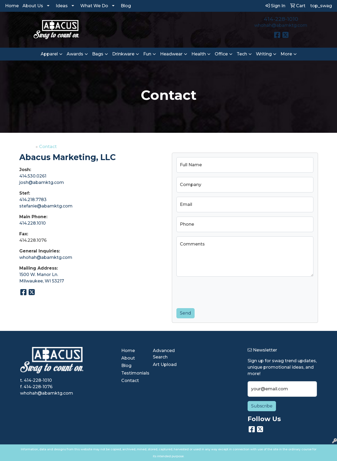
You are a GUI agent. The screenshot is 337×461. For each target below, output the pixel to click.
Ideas (62, 5)
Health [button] (198, 53)
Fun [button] (147, 53)
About (128, 358)
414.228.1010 (32, 223)
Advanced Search (164, 354)
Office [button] (221, 53)
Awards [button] (75, 53)
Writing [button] (264, 53)
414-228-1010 (281, 19)
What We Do (94, 5)
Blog (126, 5)
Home (12, 5)
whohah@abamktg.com (280, 25)
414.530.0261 (32, 176)
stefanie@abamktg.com (46, 206)
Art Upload (165, 364)
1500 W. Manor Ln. (38, 274)
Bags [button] (97, 53)
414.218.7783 (33, 199)
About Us (32, 5)
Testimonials (133, 373)
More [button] (286, 53)
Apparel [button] (49, 53)
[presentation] (217, 291)
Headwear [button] (171, 53)
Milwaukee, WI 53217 (41, 281)
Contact (130, 380)
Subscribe (261, 406)
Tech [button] (242, 53)
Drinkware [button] (123, 53)
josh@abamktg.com (41, 182)
